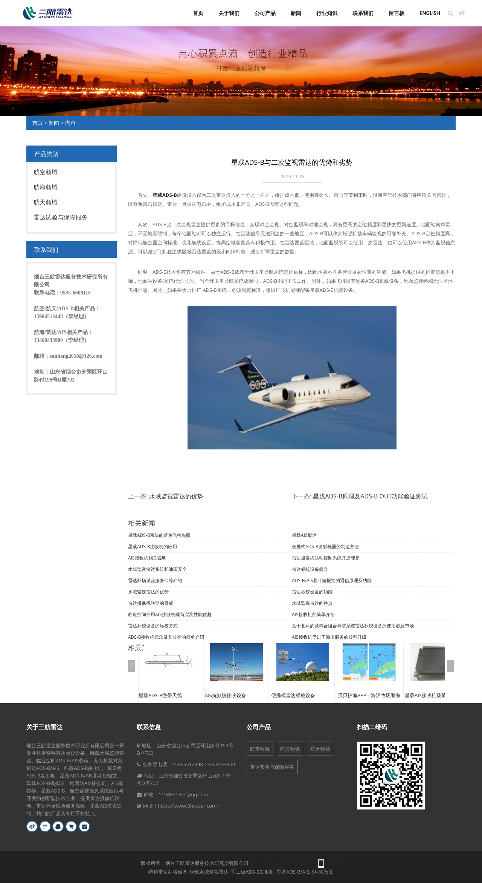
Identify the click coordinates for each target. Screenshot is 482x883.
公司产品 (265, 13)
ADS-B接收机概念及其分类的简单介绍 (166, 637)
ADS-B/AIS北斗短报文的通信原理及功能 (332, 580)
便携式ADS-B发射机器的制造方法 (325, 546)
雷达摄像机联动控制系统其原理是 (326, 558)
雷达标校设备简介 (310, 569)
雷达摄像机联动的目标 (150, 603)
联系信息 (149, 727)
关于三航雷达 (44, 727)
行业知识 (326, 13)
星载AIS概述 (304, 535)
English (429, 13)
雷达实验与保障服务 (272, 766)
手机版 (333, 863)
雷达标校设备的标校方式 (153, 625)
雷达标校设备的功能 (312, 592)
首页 (198, 13)
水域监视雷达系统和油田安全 (157, 569)
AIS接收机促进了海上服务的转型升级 (329, 637)
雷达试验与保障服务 (61, 217)
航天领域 (46, 202)
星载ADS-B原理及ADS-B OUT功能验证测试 (370, 496)
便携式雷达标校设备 (293, 695)
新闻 (296, 13)
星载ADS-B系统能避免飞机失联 (159, 535)
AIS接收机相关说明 (147, 558)
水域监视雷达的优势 (176, 496)
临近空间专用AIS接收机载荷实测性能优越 (170, 614)
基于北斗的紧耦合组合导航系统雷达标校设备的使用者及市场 (353, 625)
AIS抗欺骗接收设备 (225, 695)
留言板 (396, 13)
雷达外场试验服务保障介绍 (155, 580)
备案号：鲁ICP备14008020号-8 (283, 863)
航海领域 (46, 187)
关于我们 (228, 13)
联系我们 (363, 13)
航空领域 (46, 172)
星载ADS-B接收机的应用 (152, 546)
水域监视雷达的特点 (312, 603)
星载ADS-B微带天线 (160, 695)
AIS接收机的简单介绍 (313, 614)
